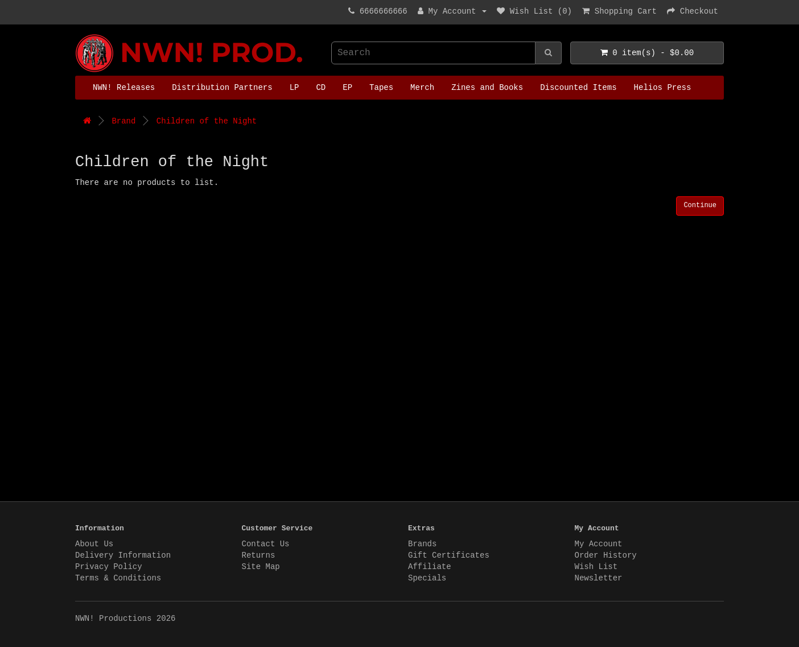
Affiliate (429, 566)
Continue (699, 205)
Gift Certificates (448, 555)
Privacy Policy (108, 566)
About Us (94, 544)
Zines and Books (487, 87)
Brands (422, 544)
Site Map (261, 566)
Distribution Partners (222, 87)
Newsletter (599, 578)
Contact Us (266, 544)
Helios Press (662, 87)
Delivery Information (123, 555)
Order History (606, 555)
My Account (599, 544)
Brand (123, 121)
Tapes (381, 87)
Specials (427, 578)
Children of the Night (206, 121)
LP (294, 87)
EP (347, 87)
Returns (258, 555)
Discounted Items (578, 87)
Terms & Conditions (118, 578)
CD (321, 87)
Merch (422, 87)
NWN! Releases (124, 87)
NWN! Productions (78, 34)
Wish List (596, 566)
